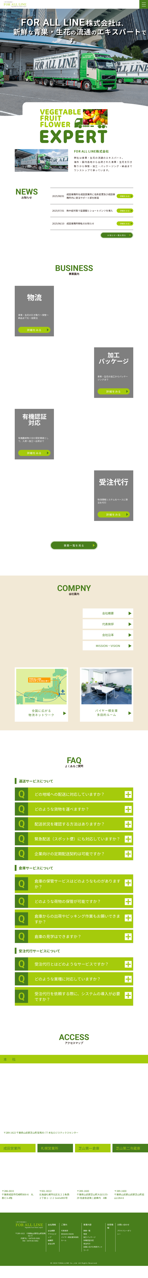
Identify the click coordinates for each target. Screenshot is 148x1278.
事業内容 (87, 1224)
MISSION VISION (67, 1234)
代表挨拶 (64, 1230)
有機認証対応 (88, 1240)
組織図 (50, 1240)
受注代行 (86, 1243)
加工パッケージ (89, 1237)
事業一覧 (86, 1230)
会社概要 (51, 1230)
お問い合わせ (123, 1224)
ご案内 (64, 1224)
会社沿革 (51, 1243)
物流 (85, 1234)
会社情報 (52, 1224)
